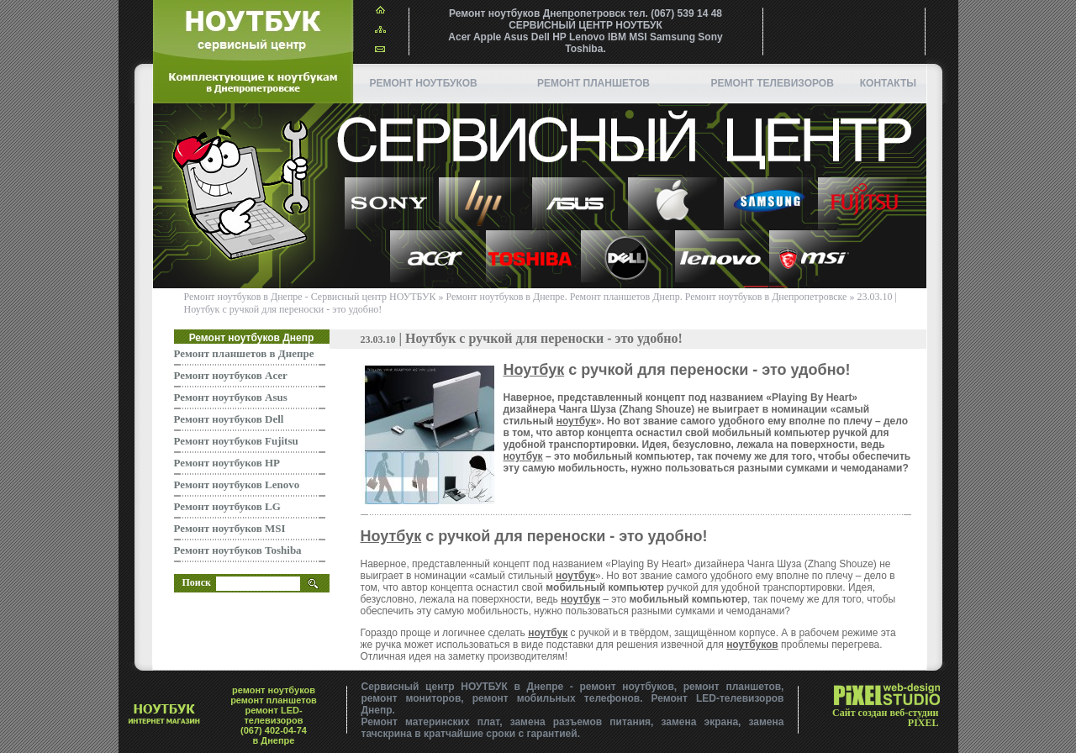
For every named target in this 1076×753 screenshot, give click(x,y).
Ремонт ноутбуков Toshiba (238, 550)
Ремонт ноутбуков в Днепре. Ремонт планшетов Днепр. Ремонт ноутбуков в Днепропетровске (646, 297)
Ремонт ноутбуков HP (227, 462)
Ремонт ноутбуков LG (227, 506)
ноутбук (576, 421)
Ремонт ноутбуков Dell (229, 419)
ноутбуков (752, 644)
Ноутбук (534, 369)
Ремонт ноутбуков (423, 83)
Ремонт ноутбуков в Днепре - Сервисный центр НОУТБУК (310, 297)
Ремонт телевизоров (772, 83)
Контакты (888, 83)
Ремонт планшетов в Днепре (244, 353)
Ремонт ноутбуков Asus (230, 397)
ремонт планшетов (593, 83)
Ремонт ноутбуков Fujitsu (236, 440)
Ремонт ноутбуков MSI (230, 528)
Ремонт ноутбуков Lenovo (237, 484)
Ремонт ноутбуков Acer (230, 375)
